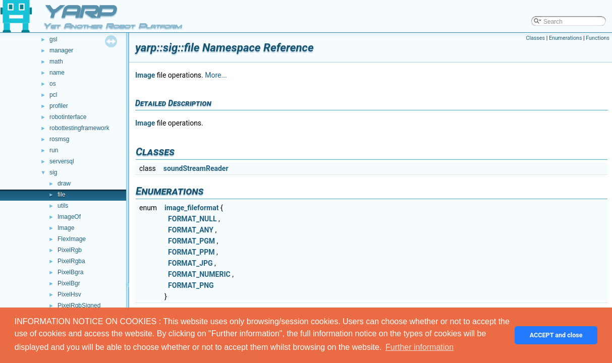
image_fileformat (191, 208)
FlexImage (72, 239)
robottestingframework (79, 128)
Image (66, 227)
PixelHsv (69, 294)
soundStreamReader (196, 168)
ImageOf (69, 216)
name (57, 72)
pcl (53, 94)
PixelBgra (70, 272)
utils (63, 205)
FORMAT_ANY (190, 230)
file (61, 194)
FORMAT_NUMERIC (199, 274)
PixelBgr (69, 283)
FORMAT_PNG (191, 285)
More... (216, 75)
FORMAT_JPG (190, 263)
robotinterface (67, 116)
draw (64, 183)
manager (61, 50)
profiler (58, 105)
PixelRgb (70, 250)
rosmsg (59, 139)
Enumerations (565, 38)
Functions (597, 38)
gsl (53, 39)
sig (53, 172)
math (56, 61)
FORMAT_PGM (191, 241)
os (52, 83)
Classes (535, 38)
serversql (61, 161)
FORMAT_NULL (192, 219)
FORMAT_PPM (191, 252)
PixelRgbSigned (79, 305)
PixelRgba (71, 261)
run (53, 150)
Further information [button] (419, 347)
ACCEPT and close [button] (556, 335)
